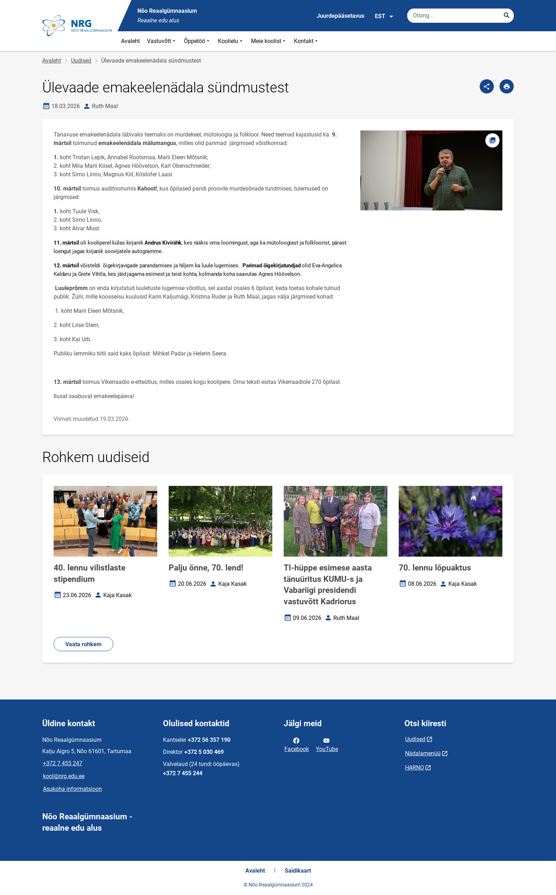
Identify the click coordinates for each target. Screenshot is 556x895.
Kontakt (306, 41)
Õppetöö (197, 41)
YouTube (327, 744)
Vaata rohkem (83, 644)
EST (384, 16)
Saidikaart (298, 870)
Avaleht (130, 41)
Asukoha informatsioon (72, 789)
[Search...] (507, 16)
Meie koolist (269, 41)
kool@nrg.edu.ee (64, 776)
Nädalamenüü (423, 753)
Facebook (296, 744)
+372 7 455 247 (62, 763)
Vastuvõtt (162, 41)
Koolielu (231, 41)
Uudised (81, 60)
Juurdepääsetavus (340, 15)
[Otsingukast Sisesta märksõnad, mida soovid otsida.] (460, 16)
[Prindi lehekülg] (507, 86)
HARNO (414, 767)
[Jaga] (487, 86)
